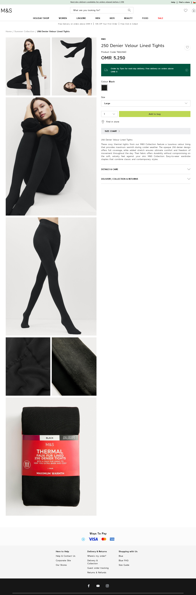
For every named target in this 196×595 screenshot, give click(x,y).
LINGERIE (81, 18)
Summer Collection (24, 31)
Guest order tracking (98, 568)
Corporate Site (63, 560)
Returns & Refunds (96, 572)
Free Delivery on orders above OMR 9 (75, 24)
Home (9, 31)
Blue (121, 556)
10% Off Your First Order (106, 24)
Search (129, 10)
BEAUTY (128, 18)
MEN (97, 18)
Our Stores (61, 565)
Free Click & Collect (129, 24)
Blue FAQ (123, 560)
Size (103, 97)
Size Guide (124, 565)
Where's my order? (96, 556)
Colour (105, 81)
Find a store (184, 2)
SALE (160, 18)
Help (173, 2)
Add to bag (155, 114)
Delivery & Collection (92, 562)
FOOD (145, 18)
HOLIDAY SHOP (41, 18)
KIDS (112, 18)
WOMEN (63, 18)
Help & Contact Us (65, 556)
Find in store (110, 122)
